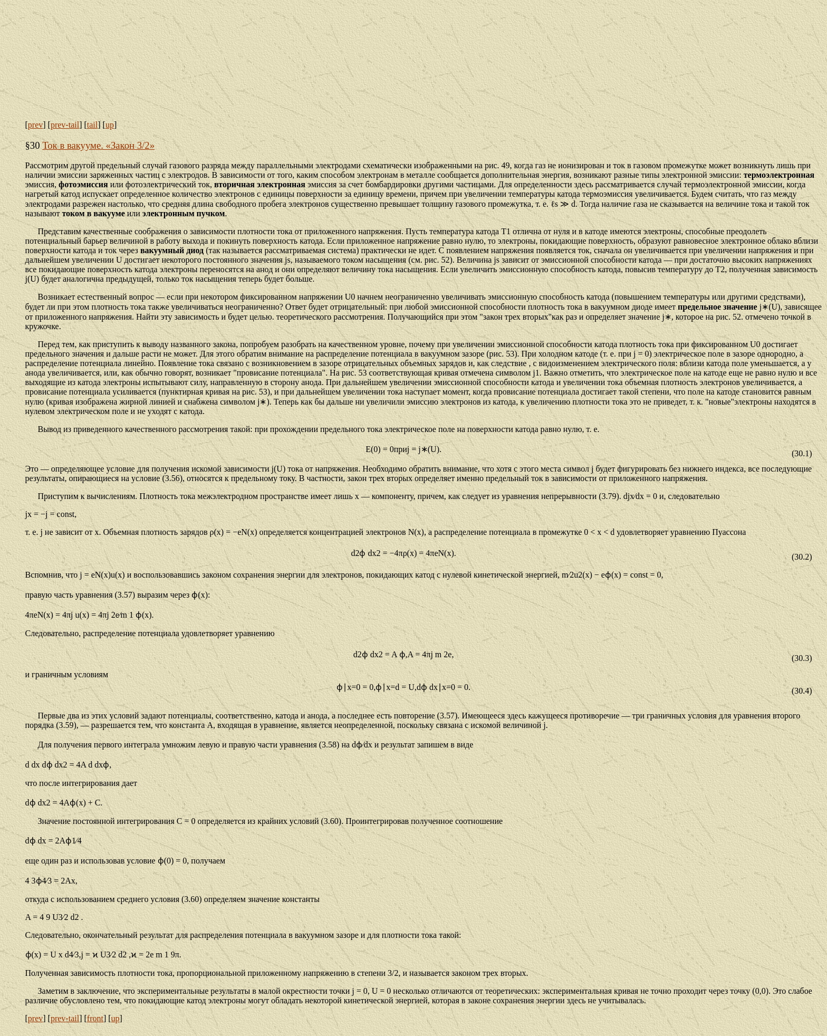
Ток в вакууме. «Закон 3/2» (98, 145)
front (95, 1018)
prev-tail (65, 124)
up (109, 124)
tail (92, 124)
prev (35, 124)
